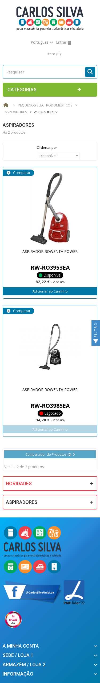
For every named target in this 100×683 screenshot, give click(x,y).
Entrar (61, 42)
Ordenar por (47, 147)
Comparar (21, 172)
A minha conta (21, 646)
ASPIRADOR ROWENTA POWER (50, 251)
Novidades (19, 483)
